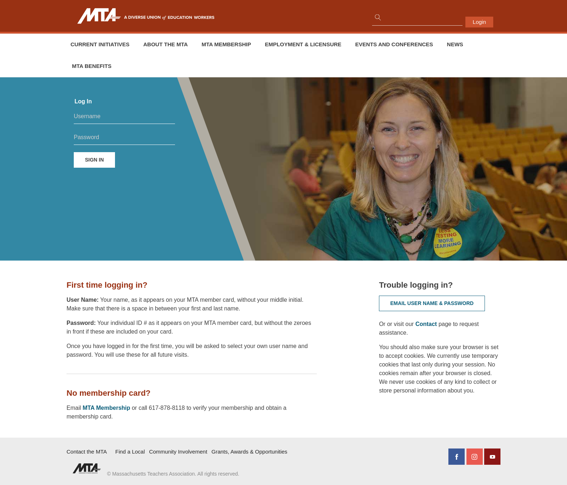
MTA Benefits (91, 66)
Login (479, 22)
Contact (427, 324)
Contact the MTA (87, 451)
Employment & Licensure (303, 44)
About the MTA (165, 44)
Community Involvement (178, 451)
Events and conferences (394, 44)
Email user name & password (432, 303)
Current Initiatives (100, 44)
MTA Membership (226, 44)
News (455, 44)
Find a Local (130, 451)
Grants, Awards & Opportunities (249, 451)
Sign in (94, 160)
